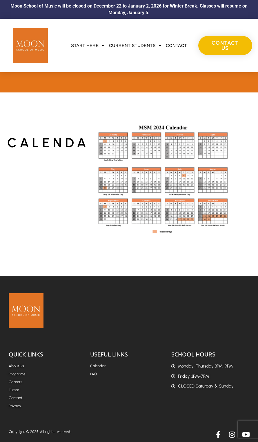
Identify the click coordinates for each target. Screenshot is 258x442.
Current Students (135, 46)
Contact (176, 45)
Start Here (87, 46)
